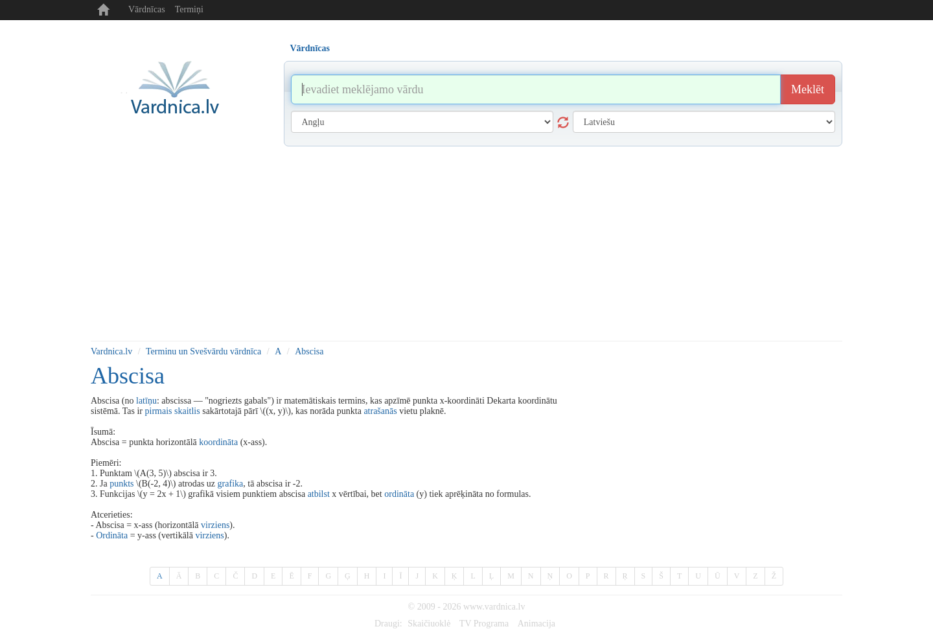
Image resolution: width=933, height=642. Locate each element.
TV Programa (484, 623)
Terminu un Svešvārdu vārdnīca (203, 351)
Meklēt (807, 89)
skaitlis (187, 411)
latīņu (146, 401)
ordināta (399, 494)
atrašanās (380, 411)
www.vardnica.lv (494, 607)
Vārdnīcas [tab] (310, 48)
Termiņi (189, 9)
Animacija (536, 623)
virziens (215, 525)
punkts (121, 483)
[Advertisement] (466, 243)
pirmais (158, 411)
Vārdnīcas (146, 9)
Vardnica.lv (111, 351)
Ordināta (112, 535)
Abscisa (309, 351)
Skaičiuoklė (429, 623)
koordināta (218, 442)
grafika (231, 483)
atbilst (319, 494)
